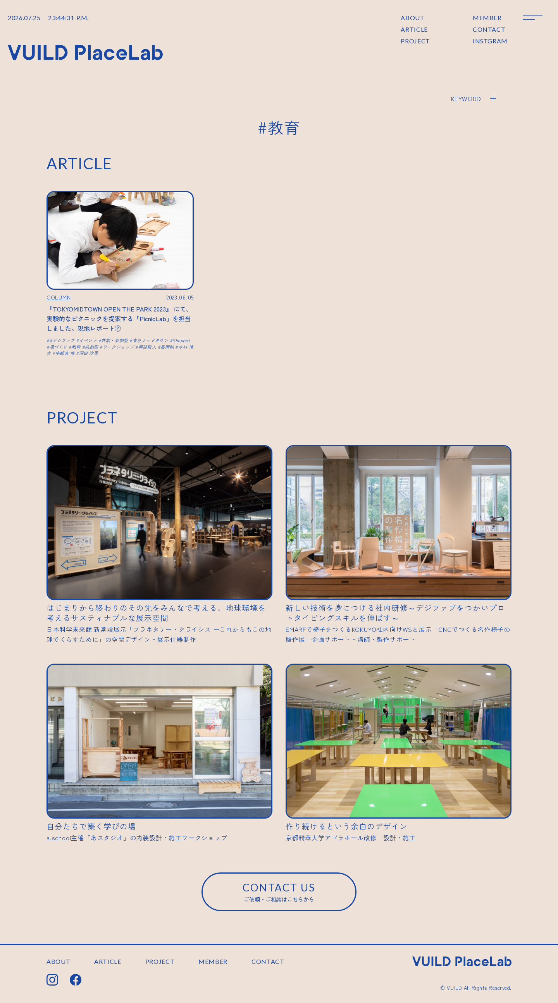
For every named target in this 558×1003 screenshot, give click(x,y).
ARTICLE (414, 29)
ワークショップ (118, 347)
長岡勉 (167, 347)
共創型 (91, 347)
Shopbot (181, 340)
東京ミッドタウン (150, 340)
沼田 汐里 (88, 353)
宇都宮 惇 (65, 353)
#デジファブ (62, 340)
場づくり (58, 347)
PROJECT (415, 41)
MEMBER (487, 17)
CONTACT (489, 29)
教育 (76, 347)
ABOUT (412, 17)
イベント (88, 340)
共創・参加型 (114, 340)
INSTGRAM (490, 41)
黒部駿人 (147, 347)
